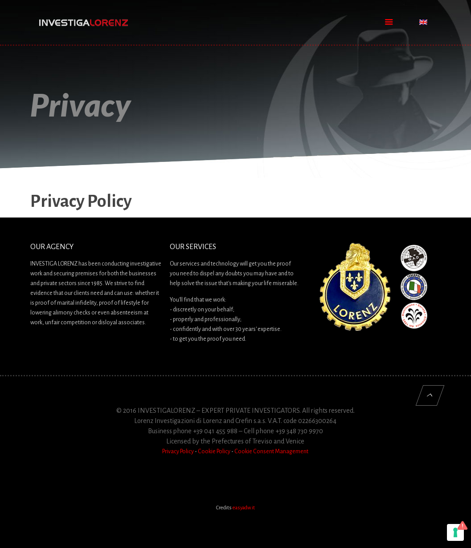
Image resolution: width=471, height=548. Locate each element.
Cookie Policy (214, 451)
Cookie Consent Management (271, 451)
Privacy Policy (178, 451)
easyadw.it (244, 508)
